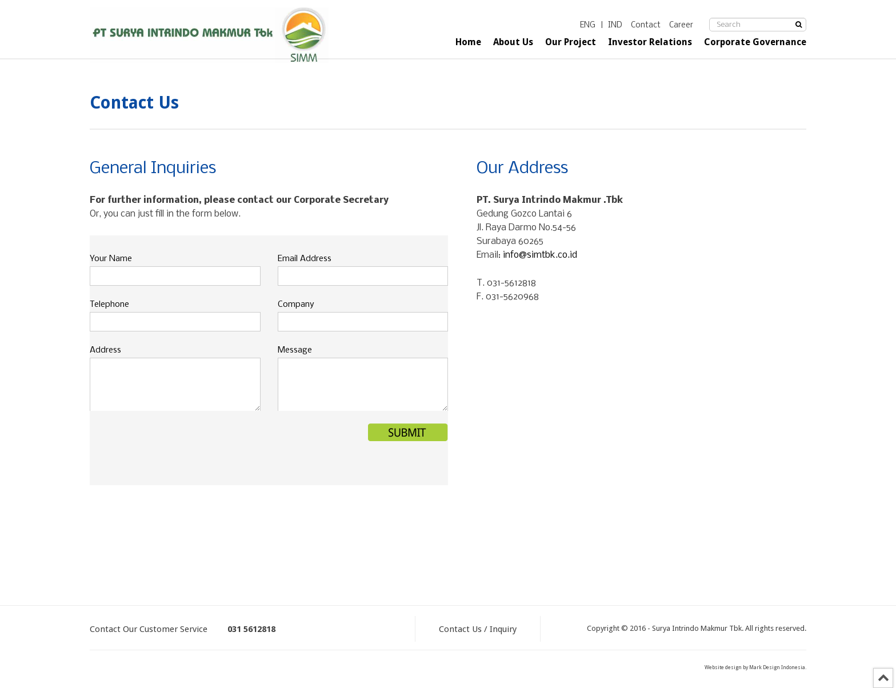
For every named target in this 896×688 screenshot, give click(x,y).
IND (615, 25)
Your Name (111, 258)
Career (681, 25)
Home (468, 42)
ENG (587, 25)
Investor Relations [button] (650, 42)
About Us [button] (513, 42)
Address (105, 350)
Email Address (304, 258)
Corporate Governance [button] (755, 42)
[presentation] (176, 445)
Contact (646, 25)
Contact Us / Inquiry (478, 629)
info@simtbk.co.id (540, 255)
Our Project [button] (570, 42)
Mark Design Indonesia (777, 667)
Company (296, 304)
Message (295, 350)
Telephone (109, 304)
